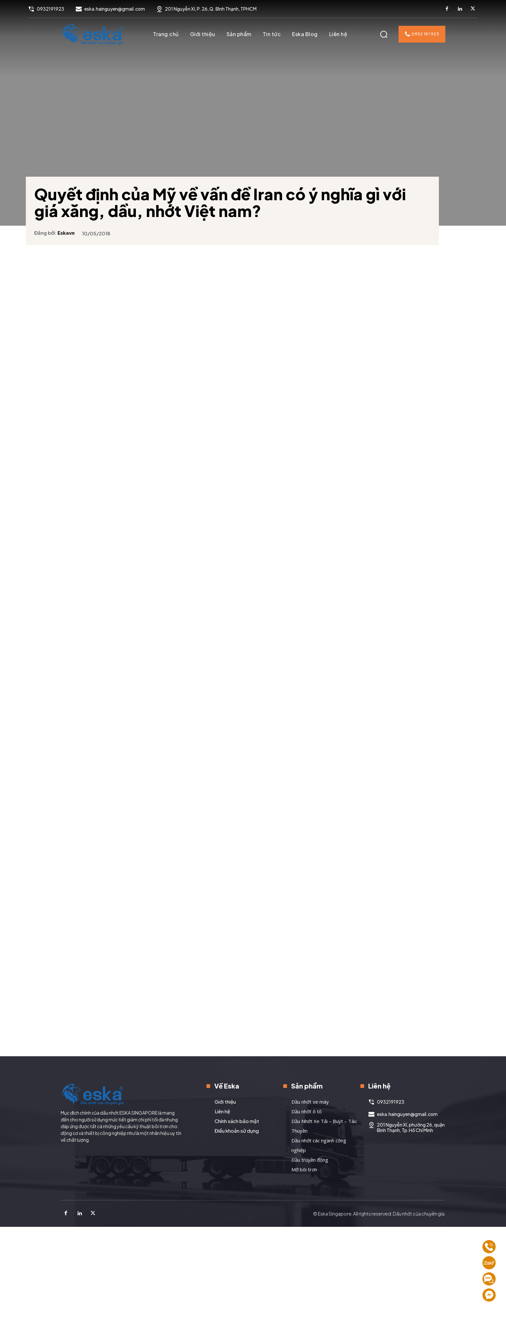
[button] (383, 34)
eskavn (73, 223)
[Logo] (93, 34)
